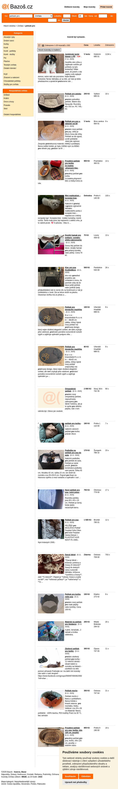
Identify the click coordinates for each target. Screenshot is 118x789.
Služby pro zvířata (11, 84)
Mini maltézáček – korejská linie (73, 197)
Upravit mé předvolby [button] (76, 782)
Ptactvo (7, 61)
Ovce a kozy (9, 102)
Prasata (7, 105)
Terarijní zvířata (10, 65)
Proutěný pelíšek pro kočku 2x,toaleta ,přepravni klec (72, 164)
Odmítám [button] (86, 776)
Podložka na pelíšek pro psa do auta (73, 452)
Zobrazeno (109, 45)
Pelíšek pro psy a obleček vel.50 (72, 122)
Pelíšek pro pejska (73, 94)
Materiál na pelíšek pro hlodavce (73, 623)
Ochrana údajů (58, 774)
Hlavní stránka (9, 26)
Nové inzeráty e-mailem (49, 50)
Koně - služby (9, 54)
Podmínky (47, 774)
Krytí (6, 74)
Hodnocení (21, 774)
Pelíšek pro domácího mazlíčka (73, 308)
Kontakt (30, 774)
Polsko (33, 784)
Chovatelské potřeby (12, 81)
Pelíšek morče (71, 691)
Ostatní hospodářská (12, 114)
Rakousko (41, 784)
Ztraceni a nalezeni (11, 77)
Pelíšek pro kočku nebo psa (73, 595)
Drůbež (7, 95)
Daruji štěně (70, 555)
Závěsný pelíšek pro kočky (72, 650)
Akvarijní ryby (9, 37)
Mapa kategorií (7, 782)
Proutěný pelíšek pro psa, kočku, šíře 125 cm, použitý (73, 730)
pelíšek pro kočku (73, 423)
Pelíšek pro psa (72, 520)
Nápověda (5, 774)
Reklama (38, 774)
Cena (86, 45)
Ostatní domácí (10, 68)
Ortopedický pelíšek (70, 390)
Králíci (6, 98)
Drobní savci (9, 41)
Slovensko (25, 784)
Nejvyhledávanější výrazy (24, 782)
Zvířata (20, 26)
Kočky (6, 44)
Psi (5, 58)
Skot (5, 109)
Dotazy (13, 774)
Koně (6, 48)
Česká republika (13, 784)
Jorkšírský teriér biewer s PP (72, 55)
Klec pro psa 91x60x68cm (70, 268)
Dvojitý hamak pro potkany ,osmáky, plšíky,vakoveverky (73, 237)
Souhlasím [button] (70, 776)
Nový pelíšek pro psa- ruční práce (72, 491)
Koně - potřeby (10, 51)
